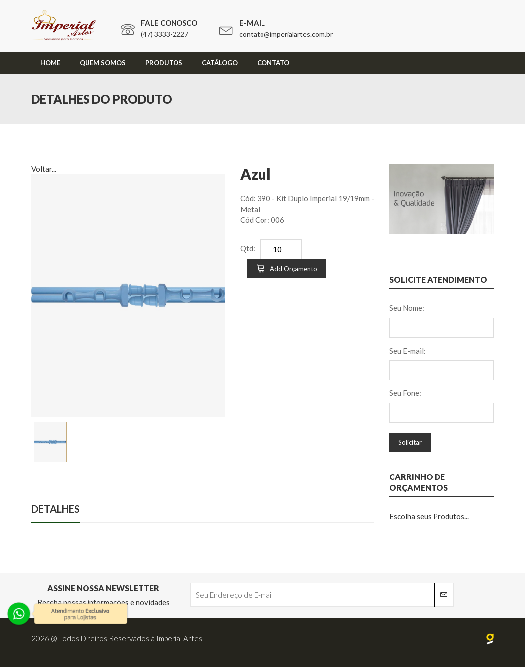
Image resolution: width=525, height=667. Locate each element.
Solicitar (410, 442)
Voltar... (43, 168)
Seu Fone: (405, 392)
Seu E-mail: (407, 350)
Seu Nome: (406, 307)
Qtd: (247, 248)
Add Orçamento (286, 268)
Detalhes (55, 509)
